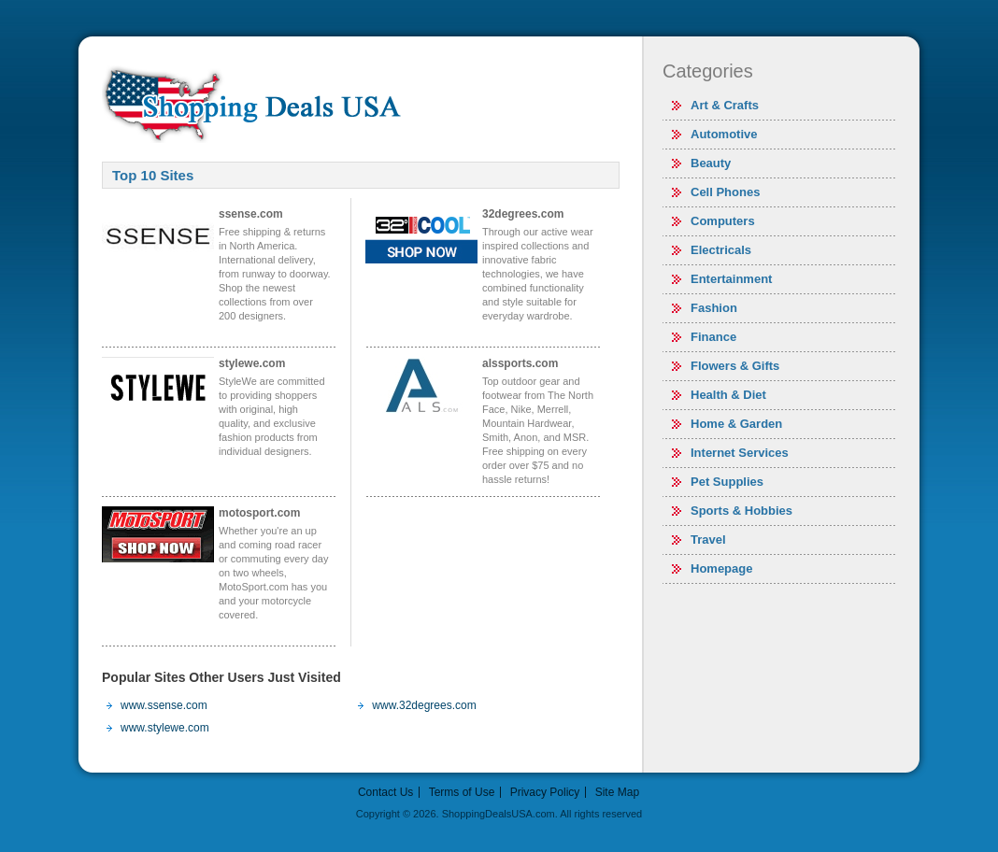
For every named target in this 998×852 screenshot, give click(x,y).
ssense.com (251, 213)
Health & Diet (728, 395)
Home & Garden (736, 424)
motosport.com (259, 512)
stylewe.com (252, 363)
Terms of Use (462, 792)
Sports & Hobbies (741, 511)
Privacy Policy (545, 792)
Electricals (721, 250)
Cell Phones (725, 192)
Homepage (721, 568)
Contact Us (385, 792)
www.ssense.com (164, 705)
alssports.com (520, 363)
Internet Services (740, 453)
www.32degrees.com (424, 705)
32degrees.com (522, 213)
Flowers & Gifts (735, 366)
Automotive (724, 134)
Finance (713, 337)
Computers (723, 221)
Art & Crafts (725, 105)
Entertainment (731, 279)
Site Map (617, 792)
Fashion (714, 308)
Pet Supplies (727, 482)
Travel (708, 539)
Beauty (711, 163)
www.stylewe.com (165, 727)
